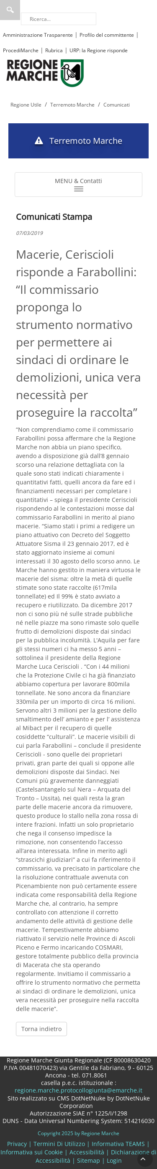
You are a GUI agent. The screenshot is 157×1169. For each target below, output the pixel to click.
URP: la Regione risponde (98, 50)
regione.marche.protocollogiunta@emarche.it (78, 1090)
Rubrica (54, 50)
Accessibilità (86, 1152)
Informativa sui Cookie (31, 1152)
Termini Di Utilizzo (59, 1144)
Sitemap (88, 1160)
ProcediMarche (21, 50)
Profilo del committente (107, 34)
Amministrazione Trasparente (38, 34)
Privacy (17, 1144)
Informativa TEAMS (118, 1144)
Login (114, 1160)
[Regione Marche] (45, 72)
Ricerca (10, 10)
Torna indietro (41, 1029)
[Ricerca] (58, 19)
